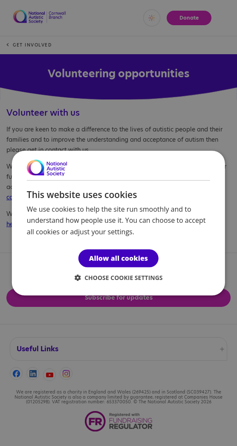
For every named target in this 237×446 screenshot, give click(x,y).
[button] (119, 278)
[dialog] (118, 223)
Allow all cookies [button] (118, 258)
